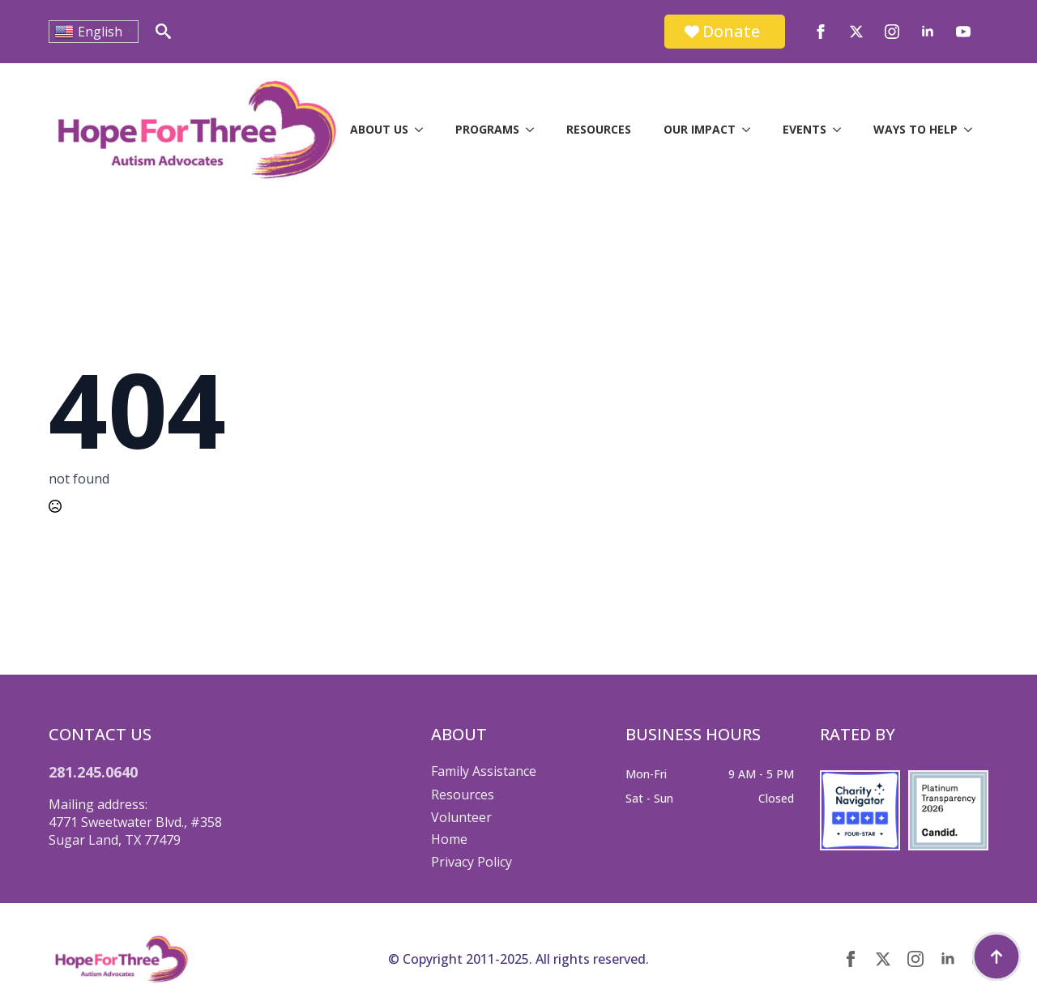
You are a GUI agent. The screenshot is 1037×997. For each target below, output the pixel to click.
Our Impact (700, 129)
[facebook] (821, 32)
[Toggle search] (163, 31)
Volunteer (461, 817)
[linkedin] (928, 32)
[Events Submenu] (841, 129)
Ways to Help (915, 129)
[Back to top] (996, 956)
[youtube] (963, 32)
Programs (487, 129)
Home (449, 839)
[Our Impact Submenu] (751, 129)
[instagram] (892, 32)
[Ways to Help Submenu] (973, 129)
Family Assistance (483, 771)
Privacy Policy (471, 862)
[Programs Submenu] (534, 129)
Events (804, 129)
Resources (598, 129)
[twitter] (856, 32)
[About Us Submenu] (423, 129)
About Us (379, 129)
